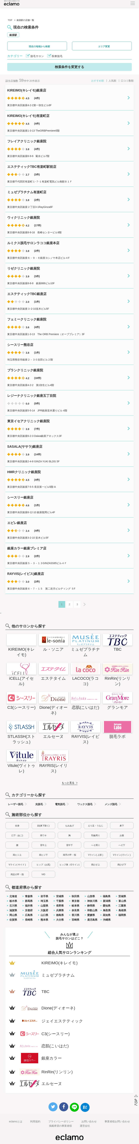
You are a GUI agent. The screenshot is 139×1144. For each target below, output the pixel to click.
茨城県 (122, 896)
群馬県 (29, 901)
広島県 (29, 915)
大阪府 (44, 910)
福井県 (29, 905)
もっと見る (68, 782)
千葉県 (60, 901)
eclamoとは (15, 1121)
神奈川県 (92, 901)
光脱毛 (39, 804)
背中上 (43, 845)
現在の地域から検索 (39, 46)
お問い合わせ (89, 1121)
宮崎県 (75, 919)
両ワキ (43, 835)
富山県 (122, 901)
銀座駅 (13, 35)
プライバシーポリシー (61, 1121)
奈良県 (75, 910)
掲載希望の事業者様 (60, 1125)
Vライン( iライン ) (121, 855)
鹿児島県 (92, 919)
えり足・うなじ (95, 825)
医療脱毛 (57, 56)
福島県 (106, 896)
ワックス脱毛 (84, 804)
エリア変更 (104, 46)
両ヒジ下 (43, 855)
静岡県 (91, 905)
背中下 (69, 845)
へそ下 (122, 845)
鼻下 (122, 825)
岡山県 (13, 915)
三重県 (122, 905)
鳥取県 (107, 910)
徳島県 (60, 915)
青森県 (29, 896)
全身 (17, 825)
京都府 (29, 910)
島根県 (122, 910)
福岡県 (122, 915)
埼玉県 (44, 901)
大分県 (60, 919)
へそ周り (95, 845)
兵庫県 (60, 910)
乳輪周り (95, 835)
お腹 (122, 835)
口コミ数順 (127, 80)
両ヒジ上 (17, 855)
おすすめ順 (97, 80)
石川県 (13, 905)
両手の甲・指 (69, 855)
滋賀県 (13, 910)
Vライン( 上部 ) (95, 855)
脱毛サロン (37, 56)
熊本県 (44, 919)
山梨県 (44, 905)
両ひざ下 (121, 864)
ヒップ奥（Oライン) (69, 864)
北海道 (13, 896)
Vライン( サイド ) (17, 864)
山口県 (44, 915)
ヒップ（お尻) (43, 864)
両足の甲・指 (17, 874)
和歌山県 (92, 910)
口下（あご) (17, 835)
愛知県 (106, 905)
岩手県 (44, 896)
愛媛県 (91, 915)
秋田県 (75, 896)
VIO (43, 874)
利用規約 (35, 1121)
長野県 (60, 905)
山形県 (91, 896)
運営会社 (85, 1125)
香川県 (75, 915)
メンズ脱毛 (111, 804)
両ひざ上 (95, 864)
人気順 (112, 80)
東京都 (75, 901)
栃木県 (13, 901)
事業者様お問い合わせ (117, 1121)
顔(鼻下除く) (43, 825)
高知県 (106, 915)
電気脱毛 (60, 804)
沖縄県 (107, 919)
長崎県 (29, 919)
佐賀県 (13, 919)
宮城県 (60, 896)
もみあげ (69, 825)
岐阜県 (75, 905)
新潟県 (107, 901)
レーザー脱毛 (15, 804)
